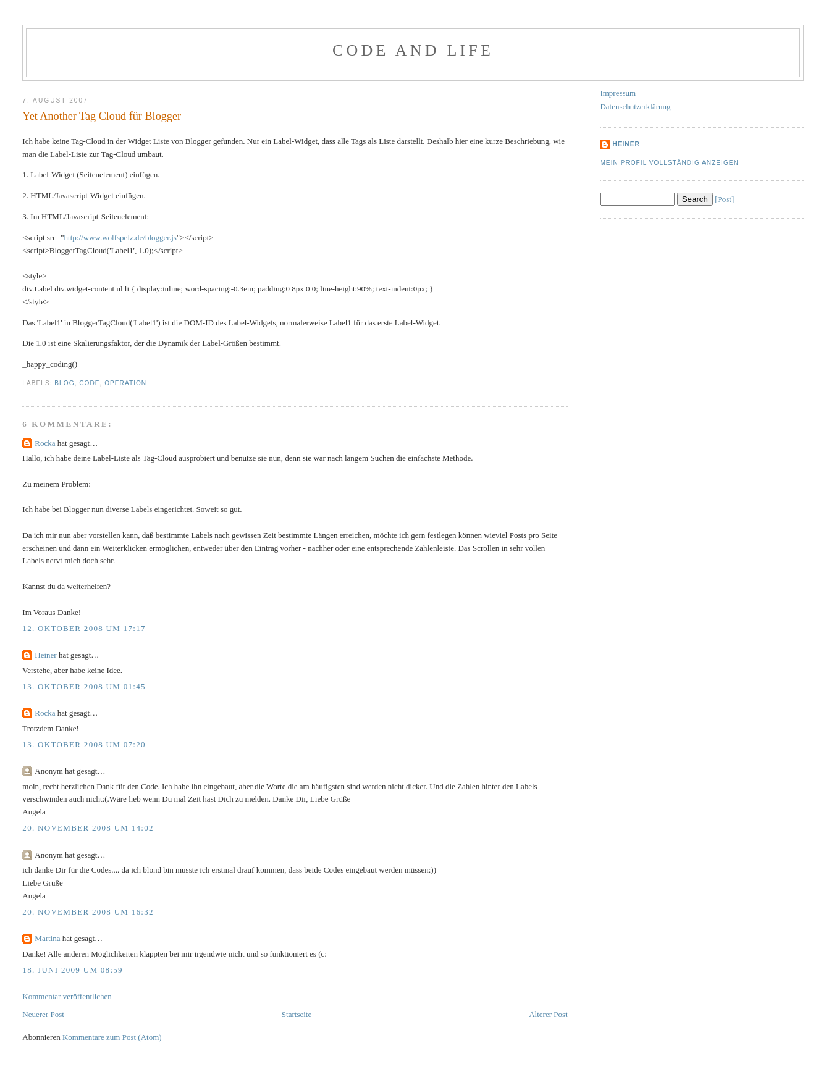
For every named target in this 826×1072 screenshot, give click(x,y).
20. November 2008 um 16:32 (88, 911)
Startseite (296, 1014)
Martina (47, 938)
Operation (125, 383)
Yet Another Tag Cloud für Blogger (101, 116)
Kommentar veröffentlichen (67, 996)
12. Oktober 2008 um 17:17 (83, 628)
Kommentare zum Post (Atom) (112, 1037)
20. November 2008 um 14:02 (88, 827)
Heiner (45, 655)
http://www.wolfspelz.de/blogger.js (120, 237)
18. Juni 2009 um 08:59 (72, 969)
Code (89, 383)
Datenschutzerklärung (635, 106)
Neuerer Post (43, 1014)
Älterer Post (548, 1014)
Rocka (45, 443)
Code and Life (413, 50)
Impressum (618, 93)
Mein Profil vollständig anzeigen (669, 162)
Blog (64, 383)
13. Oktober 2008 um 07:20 (83, 744)
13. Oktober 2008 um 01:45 (83, 686)
